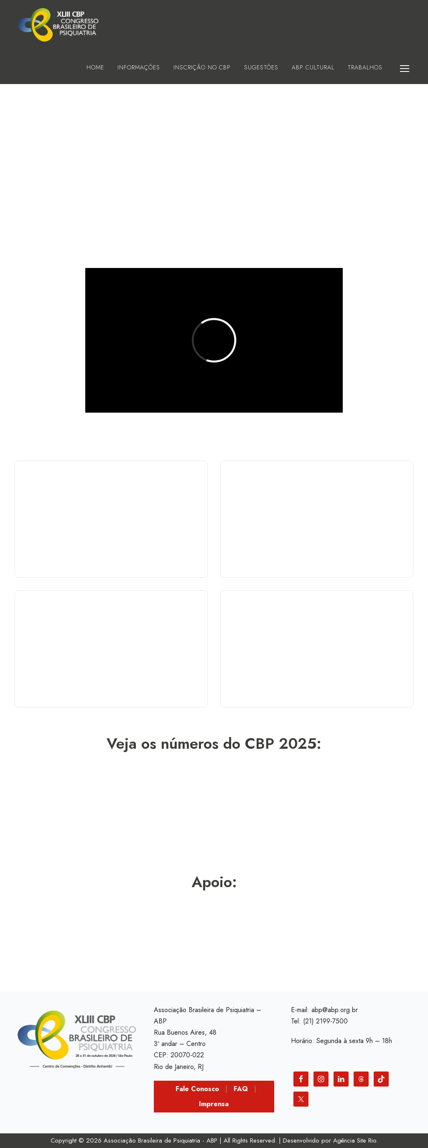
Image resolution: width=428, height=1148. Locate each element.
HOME (95, 67)
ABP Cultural (313, 67)
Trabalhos (365, 67)
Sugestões (261, 67)
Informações (138, 67)
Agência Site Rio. (355, 1140)
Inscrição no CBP (202, 67)
